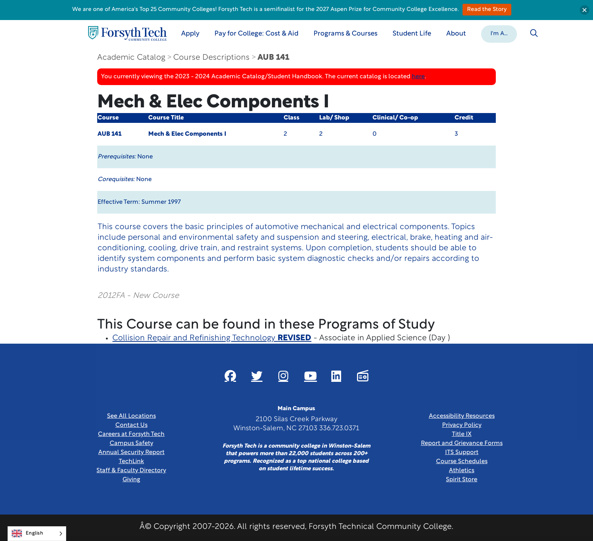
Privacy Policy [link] (461, 425)
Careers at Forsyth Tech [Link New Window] (131, 434)
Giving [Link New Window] (131, 480)
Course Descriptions (211, 58)
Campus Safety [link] (131, 443)
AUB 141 (273, 58)
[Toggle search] (534, 33)
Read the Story (487, 9)
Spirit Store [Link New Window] (461, 480)
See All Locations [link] (131, 416)
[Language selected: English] (37, 533)
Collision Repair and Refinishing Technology (211, 338)
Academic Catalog (131, 58)
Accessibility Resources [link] (462, 416)
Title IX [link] (462, 434)
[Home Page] (127, 33)
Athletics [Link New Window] (461, 471)
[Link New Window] (230, 376)
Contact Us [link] (131, 425)
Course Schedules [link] (461, 462)
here (418, 77)
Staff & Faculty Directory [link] (131, 471)
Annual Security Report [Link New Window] (131, 453)
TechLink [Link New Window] (131, 462)
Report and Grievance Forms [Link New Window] (462, 443)
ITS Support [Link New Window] (461, 453)
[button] (499, 33)
